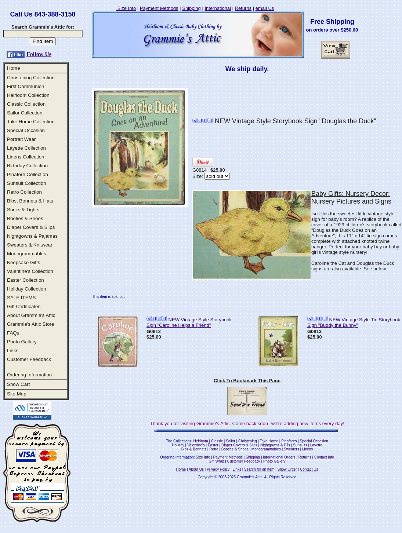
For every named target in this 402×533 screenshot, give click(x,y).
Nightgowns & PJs (275, 445)
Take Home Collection (31, 121)
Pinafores (289, 441)
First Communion (25, 86)
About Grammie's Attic (31, 315)
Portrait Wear (21, 139)
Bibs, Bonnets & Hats (30, 201)
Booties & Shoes (25, 218)
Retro (213, 449)
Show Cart (18, 384)
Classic (217, 441)
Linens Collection (25, 157)
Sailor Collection (24, 113)
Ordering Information (29, 374)
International (217, 8)
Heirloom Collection (28, 95)
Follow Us (38, 54)
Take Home (269, 441)
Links (12, 350)
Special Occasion (26, 130)
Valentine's (196, 445)
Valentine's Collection (30, 271)
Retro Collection (24, 192)
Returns (243, 8)
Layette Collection (26, 148)
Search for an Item (259, 469)
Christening (247, 441)
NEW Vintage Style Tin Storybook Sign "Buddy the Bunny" (353, 322)
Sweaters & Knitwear (29, 245)
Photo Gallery (22, 341)
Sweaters (291, 449)
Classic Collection (26, 104)
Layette (316, 445)
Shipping (191, 8)
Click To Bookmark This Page (247, 380)
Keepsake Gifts (23, 262)
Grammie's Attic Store (30, 324)
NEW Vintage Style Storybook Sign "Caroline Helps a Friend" (189, 322)
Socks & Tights (23, 209)
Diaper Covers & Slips (31, 227)
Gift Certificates (23, 306)
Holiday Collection (26, 289)
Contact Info (324, 457)
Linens (307, 449)
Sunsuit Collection (26, 183)
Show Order (287, 469)
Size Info (126, 8)
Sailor (230, 441)
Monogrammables (26, 253)
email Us (265, 8)
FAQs (13, 333)
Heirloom (200, 441)
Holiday (178, 445)
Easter (213, 445)
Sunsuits (300, 445)
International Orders (279, 457)
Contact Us (309, 469)
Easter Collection (25, 280)
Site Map (16, 394)
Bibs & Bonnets (193, 449)
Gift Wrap (216, 461)
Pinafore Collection (27, 174)
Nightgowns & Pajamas (32, 236)
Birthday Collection (27, 165)
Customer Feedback (29, 359)
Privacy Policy (218, 469)
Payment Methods (159, 8)
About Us (196, 469)
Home (13, 68)
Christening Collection (31, 77)
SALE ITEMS (21, 297)
